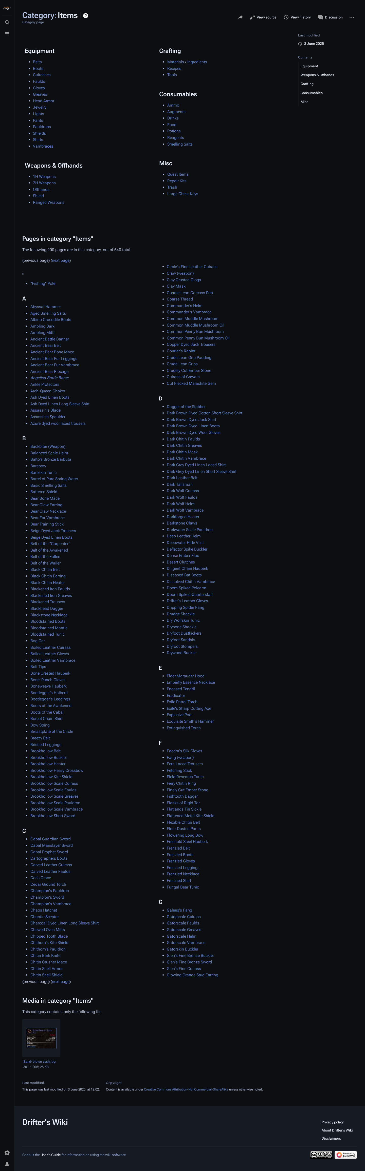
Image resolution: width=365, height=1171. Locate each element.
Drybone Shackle (181, 626)
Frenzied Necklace (183, 874)
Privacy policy (333, 1122)
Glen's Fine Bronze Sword (189, 962)
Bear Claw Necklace (48, 511)
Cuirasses (42, 74)
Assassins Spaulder (47, 416)
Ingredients (197, 61)
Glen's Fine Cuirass (184, 968)
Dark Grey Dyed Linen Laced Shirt (196, 464)
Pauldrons (42, 126)
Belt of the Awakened (49, 550)
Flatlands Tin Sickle (184, 809)
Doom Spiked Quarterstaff (190, 594)
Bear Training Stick (47, 524)
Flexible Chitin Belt (183, 822)
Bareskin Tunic (43, 472)
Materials (175, 61)
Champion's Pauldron (49, 890)
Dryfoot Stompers (182, 646)
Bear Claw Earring (46, 504)
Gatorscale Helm (181, 936)
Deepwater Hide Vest (185, 542)
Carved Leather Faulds (50, 871)
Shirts (38, 139)
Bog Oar (37, 640)
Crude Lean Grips (182, 363)
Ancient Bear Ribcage (49, 371)
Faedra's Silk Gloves (184, 751)
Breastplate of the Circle (51, 731)
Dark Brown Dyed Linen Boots (193, 425)
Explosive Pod (179, 714)
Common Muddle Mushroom (192, 318)
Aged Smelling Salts (48, 313)
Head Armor (43, 100)
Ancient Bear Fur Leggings (53, 358)
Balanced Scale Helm (49, 453)
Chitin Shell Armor (46, 968)
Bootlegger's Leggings (50, 699)
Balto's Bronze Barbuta (50, 459)
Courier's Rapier (181, 351)
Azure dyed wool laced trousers (58, 423)
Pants (38, 120)
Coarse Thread (180, 299)
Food (171, 124)
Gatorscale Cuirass (184, 916)
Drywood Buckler (182, 652)
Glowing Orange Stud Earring (192, 975)
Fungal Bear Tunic (183, 887)
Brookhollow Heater (47, 763)
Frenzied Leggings (183, 867)
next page (60, 260)
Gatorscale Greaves (184, 929)
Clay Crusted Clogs (184, 279)
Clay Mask (176, 286)
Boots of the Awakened (50, 705)
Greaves (40, 94)
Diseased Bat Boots (184, 575)
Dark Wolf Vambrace (185, 510)
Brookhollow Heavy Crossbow (56, 770)
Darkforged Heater (183, 516)
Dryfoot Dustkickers (184, 633)
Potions (174, 131)
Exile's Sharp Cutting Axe (189, 708)
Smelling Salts (180, 144)
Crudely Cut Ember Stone (189, 370)
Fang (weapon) (180, 757)
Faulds (39, 81)
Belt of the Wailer (45, 563)
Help (86, 15)
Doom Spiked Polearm (186, 588)
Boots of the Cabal (47, 712)
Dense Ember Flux (183, 555)
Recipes (174, 68)
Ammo (173, 105)
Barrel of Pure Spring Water (54, 478)
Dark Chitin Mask (182, 452)
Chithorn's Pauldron (48, 949)
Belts (37, 61)
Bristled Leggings (45, 744)
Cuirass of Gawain (183, 376)
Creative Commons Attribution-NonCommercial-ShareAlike (186, 1089)
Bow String (40, 725)
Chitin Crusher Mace (48, 962)
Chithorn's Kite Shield (49, 942)
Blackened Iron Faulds (50, 589)
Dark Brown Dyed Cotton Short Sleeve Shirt (204, 413)
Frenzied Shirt (179, 880)
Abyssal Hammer (45, 306)
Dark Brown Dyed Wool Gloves (194, 432)
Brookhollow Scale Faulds (53, 790)
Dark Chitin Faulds (183, 439)
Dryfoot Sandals (181, 639)
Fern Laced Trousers (185, 763)
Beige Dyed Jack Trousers (53, 530)
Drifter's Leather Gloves (187, 600)
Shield (38, 195)
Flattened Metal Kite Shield (190, 815)
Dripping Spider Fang (185, 607)
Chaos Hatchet (43, 910)
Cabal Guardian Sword (50, 839)
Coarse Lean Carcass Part (190, 292)
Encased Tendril (181, 689)
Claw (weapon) (180, 273)
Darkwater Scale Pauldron (190, 529)
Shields (39, 133)
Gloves (39, 88)
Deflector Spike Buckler (187, 549)
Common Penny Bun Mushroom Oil (198, 338)
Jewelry (39, 107)
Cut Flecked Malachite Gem (191, 383)
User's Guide (51, 1155)
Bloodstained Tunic (47, 634)
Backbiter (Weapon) (47, 446)
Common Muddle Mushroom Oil (195, 325)
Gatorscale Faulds (183, 923)
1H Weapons (44, 176)
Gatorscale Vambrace (186, 942)
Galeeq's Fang (179, 910)
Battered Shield (43, 491)
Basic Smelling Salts (48, 485)
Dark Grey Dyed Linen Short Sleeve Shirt (201, 471)
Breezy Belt (40, 738)
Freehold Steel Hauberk (187, 841)
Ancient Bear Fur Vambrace (54, 364)
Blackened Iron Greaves (51, 595)
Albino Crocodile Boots (50, 319)
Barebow (38, 465)
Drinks (173, 118)
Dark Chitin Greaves (184, 445)
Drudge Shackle (181, 614)
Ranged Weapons (48, 202)
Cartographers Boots (48, 858)
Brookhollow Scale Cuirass (54, 783)
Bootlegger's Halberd (49, 692)
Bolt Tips (38, 666)
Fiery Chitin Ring (181, 783)
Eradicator (176, 695)
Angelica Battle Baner (49, 377)
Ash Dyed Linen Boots (49, 397)
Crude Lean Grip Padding (189, 357)
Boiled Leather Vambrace (52, 660)
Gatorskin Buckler (182, 949)
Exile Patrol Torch (182, 701)
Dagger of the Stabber (186, 406)
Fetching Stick (179, 770)
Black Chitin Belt (45, 569)
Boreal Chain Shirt (46, 718)
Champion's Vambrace (50, 903)
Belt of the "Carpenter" (50, 543)
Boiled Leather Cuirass (50, 647)
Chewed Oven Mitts (47, 929)
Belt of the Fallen (45, 556)
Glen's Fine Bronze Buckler (190, 955)
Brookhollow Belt (45, 751)
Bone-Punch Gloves (47, 679)
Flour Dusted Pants (184, 828)
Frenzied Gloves (181, 861)
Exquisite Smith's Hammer (190, 721)
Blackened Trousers (47, 601)
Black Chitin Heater (47, 582)
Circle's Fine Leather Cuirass (192, 266)
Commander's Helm (185, 305)
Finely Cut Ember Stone (187, 790)
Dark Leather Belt (182, 477)
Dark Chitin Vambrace (186, 458)
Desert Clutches (181, 562)
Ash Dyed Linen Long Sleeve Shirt (59, 403)
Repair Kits (177, 180)
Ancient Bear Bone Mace (52, 352)
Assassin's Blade (45, 410)
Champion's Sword (47, 897)
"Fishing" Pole (42, 283)
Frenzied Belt (178, 848)
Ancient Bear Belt (45, 345)
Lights (38, 113)
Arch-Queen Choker (47, 391)
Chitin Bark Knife (45, 955)
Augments (176, 111)
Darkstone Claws (182, 523)
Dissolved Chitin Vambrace (191, 581)
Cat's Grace (40, 877)
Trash (172, 187)
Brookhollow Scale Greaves (54, 796)
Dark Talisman (180, 484)
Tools (172, 74)
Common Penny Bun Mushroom (195, 331)
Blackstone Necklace (48, 615)
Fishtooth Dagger (182, 796)
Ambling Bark (42, 326)
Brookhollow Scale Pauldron (55, 802)
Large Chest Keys (182, 193)
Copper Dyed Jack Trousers (191, 344)
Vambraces (43, 146)
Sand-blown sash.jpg (39, 1061)
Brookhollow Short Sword (52, 815)
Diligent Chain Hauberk (187, 568)
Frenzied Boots (180, 854)
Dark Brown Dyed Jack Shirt (191, 419)
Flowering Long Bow (185, 835)
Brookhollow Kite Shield (51, 776)
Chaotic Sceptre (44, 916)
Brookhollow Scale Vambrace (56, 809)
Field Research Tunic (185, 776)
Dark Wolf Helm (181, 503)
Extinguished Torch (184, 727)
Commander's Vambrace (189, 312)
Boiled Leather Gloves (49, 653)
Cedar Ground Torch (48, 884)
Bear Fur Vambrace (47, 517)
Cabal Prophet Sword (49, 852)
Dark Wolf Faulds (182, 497)
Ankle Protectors (44, 384)
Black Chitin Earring (48, 576)
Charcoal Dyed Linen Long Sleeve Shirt (64, 923)
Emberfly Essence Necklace (191, 682)
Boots (38, 68)
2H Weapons (44, 182)
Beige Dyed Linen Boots (51, 537)
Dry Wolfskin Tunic (183, 620)
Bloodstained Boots (47, 621)
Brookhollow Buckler (48, 757)
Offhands (41, 189)
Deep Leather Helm (184, 536)
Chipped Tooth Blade (49, 936)
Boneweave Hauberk (48, 686)
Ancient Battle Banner (49, 339)
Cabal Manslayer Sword (51, 845)
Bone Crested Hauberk (50, 673)
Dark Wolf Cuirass (183, 490)
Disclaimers (331, 1138)
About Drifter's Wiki (337, 1130)
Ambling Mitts (43, 332)
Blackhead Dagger (46, 608)
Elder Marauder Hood (186, 676)
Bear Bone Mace (45, 498)
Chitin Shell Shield (46, 975)
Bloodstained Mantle (48, 627)
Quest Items (178, 174)
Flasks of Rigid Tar (183, 802)
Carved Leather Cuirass (51, 864)
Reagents (175, 137)
